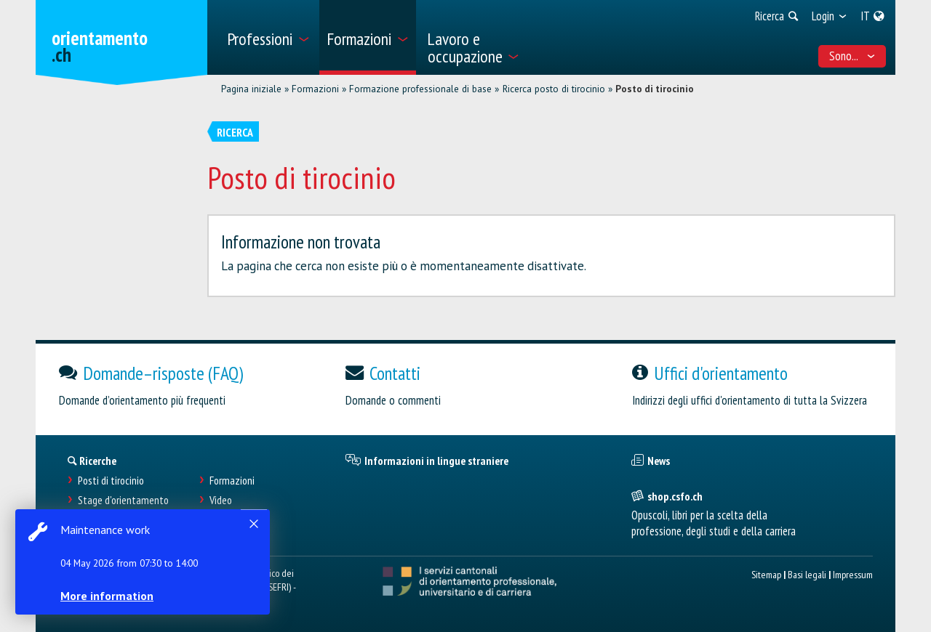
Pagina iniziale (251, 88)
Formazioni (315, 88)
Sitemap (766, 574)
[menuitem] (268, 37)
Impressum (853, 574)
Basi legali (807, 574)
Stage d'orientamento (123, 500)
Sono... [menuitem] (852, 56)
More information (109, 595)
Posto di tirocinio (654, 88)
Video (220, 500)
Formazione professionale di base (420, 88)
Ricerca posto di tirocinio (554, 88)
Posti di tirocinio (111, 480)
